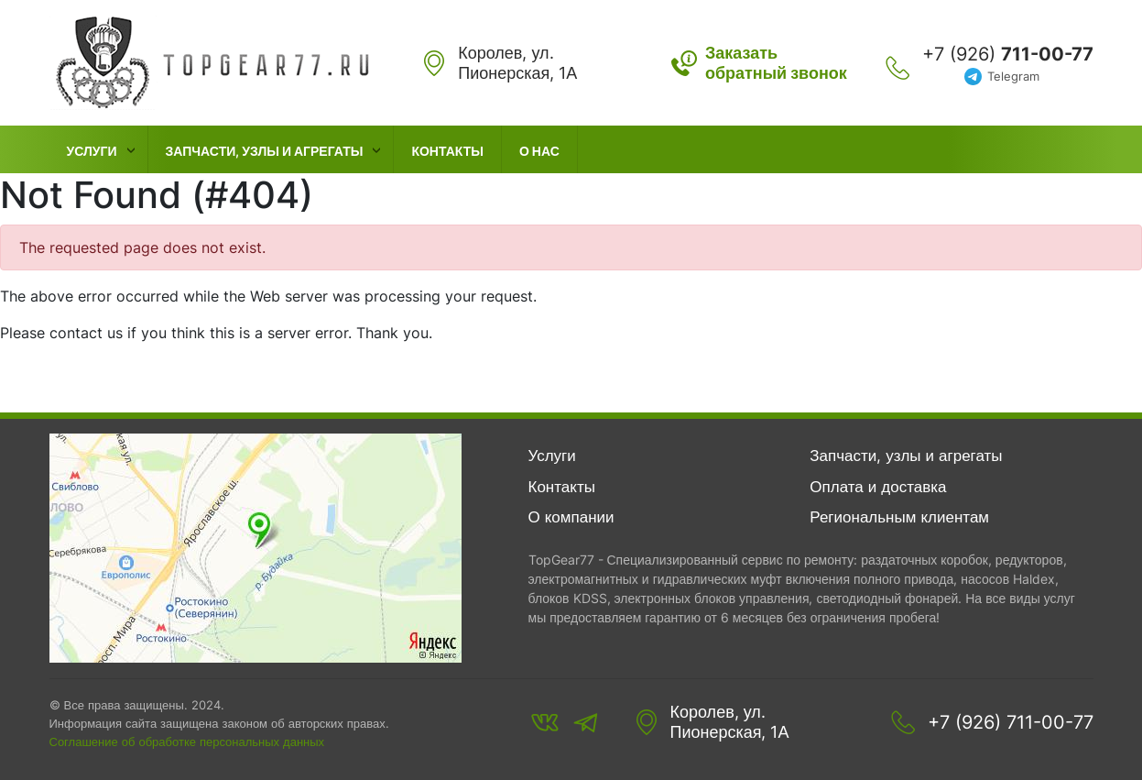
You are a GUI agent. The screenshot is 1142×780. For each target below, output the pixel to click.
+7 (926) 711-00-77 (1010, 722)
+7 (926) (1007, 54)
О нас (539, 151)
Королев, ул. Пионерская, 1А (729, 722)
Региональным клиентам (899, 517)
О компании (571, 517)
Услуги (92, 151)
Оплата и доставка (878, 487)
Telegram (1013, 76)
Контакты (447, 151)
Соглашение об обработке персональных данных (187, 741)
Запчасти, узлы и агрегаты (265, 151)
